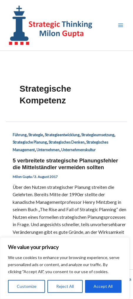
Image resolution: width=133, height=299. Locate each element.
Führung (19, 134)
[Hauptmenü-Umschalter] (120, 25)
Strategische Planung (30, 142)
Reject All (65, 286)
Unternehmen (47, 149)
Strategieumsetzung (97, 134)
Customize (26, 286)
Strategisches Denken (66, 142)
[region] (64, 268)
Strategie (35, 134)
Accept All (103, 286)
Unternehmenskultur (78, 149)
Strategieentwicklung (62, 134)
